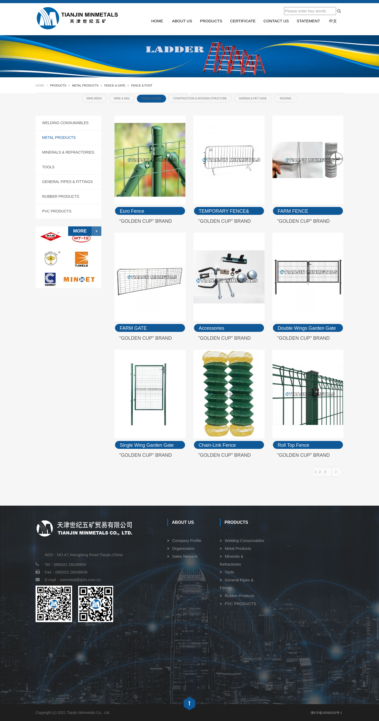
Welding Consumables (65, 123)
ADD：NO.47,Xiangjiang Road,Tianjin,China (83, 554)
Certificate (243, 21)
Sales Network (185, 556)
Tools (48, 167)
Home (157, 21)
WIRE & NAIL (122, 98)
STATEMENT (308, 21)
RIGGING (285, 98)
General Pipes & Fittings (67, 182)
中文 (333, 21)
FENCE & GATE (151, 98)
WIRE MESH (94, 98)
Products (211, 21)
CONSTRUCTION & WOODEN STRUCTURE (200, 98)
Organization (183, 548)
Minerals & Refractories (68, 152)
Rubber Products (60, 196)
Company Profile (186, 540)
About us (182, 21)
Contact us (276, 21)
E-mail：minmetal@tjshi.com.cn (68, 579)
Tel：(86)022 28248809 (61, 564)
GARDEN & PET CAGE (253, 98)
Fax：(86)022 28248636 (62, 572)
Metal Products (59, 137)
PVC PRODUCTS (56, 211)
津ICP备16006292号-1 (326, 713)
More (87, 231)
